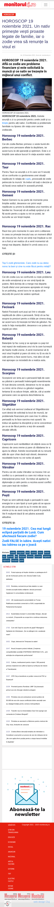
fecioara (22, 557)
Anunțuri (11, 852)
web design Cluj (42, 902)
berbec (47, 553)
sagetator (47, 557)
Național (11, 857)
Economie (12, 842)
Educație (11, 837)
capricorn (6, 561)
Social (10, 847)
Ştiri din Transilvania (13, 831)
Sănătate (11, 825)
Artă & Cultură (11, 863)
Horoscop (9, 14)
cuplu (28, 179)
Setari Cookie (10, 887)
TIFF (9, 874)
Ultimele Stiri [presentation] (9, 567)
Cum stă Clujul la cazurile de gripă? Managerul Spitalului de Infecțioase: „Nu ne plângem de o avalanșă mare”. (25, 631)
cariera (33, 553)
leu (16, 557)
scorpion (38, 557)
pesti (21, 561)
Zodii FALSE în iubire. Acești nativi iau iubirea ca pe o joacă (26, 542)
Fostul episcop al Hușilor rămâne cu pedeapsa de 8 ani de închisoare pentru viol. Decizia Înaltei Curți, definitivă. (26, 575)
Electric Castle (11, 880)
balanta (30, 557)
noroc (40, 553)
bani (27, 553)
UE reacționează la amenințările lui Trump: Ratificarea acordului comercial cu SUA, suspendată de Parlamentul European (25, 603)
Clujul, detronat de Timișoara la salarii (24, 641)
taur (4, 557)
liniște (5, 123)
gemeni (10, 557)
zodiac (12, 553)
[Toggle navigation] (46, 5)
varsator (15, 561)
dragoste (20, 553)
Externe (11, 869)
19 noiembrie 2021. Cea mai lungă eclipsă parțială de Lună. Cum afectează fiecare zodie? (26, 532)
